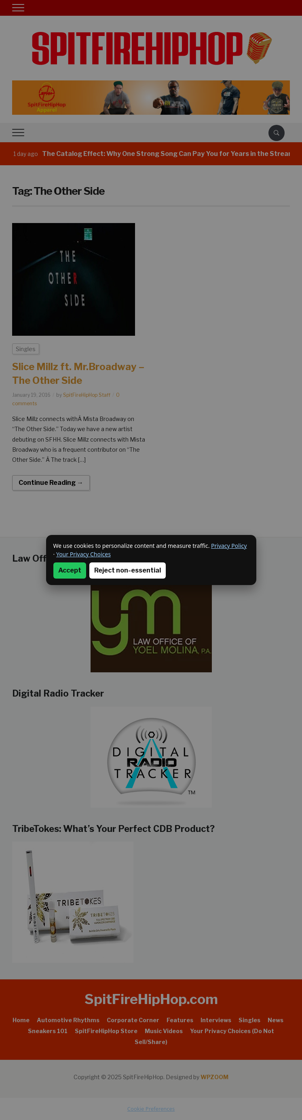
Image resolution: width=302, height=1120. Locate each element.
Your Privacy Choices (83, 554)
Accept (69, 570)
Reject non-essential (127, 570)
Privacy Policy (229, 545)
